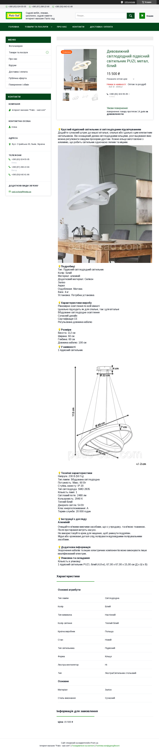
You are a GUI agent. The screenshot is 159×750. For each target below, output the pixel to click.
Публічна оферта (18, 78)
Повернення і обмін (19, 84)
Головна (13, 27)
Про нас (62, 27)
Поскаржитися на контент (83, 746)
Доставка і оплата (101, 27)
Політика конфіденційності (108, 746)
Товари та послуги (36, 27)
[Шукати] (131, 16)
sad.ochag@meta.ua (21, 191)
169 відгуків (130, 2)
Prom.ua (94, 743)
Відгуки (12, 65)
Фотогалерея (15, 46)
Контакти (78, 27)
